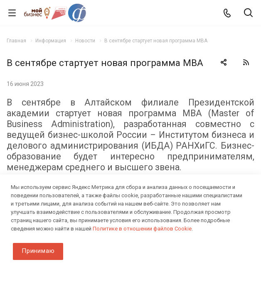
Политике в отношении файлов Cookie (142, 228)
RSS (246, 62)
